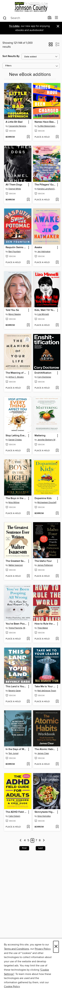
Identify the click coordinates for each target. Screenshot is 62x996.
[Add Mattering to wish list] (57, 451)
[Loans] (50, 18)
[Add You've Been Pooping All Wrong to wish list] (28, 639)
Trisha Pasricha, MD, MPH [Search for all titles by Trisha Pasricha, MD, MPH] (18, 628)
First (24, 848)
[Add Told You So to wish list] (28, 325)
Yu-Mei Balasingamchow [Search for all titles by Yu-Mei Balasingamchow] (47, 126)
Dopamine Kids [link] (43, 498)
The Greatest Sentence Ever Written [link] (16, 561)
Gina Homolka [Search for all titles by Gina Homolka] (44, 816)
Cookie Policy (12, 986)
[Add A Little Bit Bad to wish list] (28, 137)
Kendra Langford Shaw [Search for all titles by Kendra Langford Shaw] (47, 189)
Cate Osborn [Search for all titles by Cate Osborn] (14, 816)
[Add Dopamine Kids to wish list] (57, 513)
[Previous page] (21, 840)
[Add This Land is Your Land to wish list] (28, 702)
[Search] (4, 17)
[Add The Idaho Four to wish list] (57, 576)
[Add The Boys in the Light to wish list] (28, 513)
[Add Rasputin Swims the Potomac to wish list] (28, 262)
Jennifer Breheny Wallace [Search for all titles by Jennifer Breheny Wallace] (47, 439)
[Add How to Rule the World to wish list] (57, 639)
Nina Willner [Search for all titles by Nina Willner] (14, 502)
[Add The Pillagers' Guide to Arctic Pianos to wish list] (57, 200)
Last (40, 848)
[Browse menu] (56, 18)
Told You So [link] (12, 310)
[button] (51, 45)
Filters (8, 65)
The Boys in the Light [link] (16, 498)
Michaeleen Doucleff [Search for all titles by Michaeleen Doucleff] (46, 502)
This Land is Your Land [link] (16, 686)
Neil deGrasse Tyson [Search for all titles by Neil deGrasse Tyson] (46, 690)
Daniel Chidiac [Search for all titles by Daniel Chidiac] (15, 439)
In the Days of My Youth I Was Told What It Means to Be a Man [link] (16, 749)
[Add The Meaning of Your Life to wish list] (28, 388)
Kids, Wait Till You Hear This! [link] (45, 310)
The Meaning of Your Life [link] (16, 372)
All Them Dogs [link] (14, 184)
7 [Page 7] (36, 840)
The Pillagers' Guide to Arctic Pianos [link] (45, 184)
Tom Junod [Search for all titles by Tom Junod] (13, 753)
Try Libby (14, 26)
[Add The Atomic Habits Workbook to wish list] (57, 764)
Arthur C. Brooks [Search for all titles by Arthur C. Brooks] (16, 377)
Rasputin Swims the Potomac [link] (16, 247)
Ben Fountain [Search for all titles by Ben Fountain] (14, 251)
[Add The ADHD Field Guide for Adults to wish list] (28, 827)
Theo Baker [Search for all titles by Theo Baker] (42, 628)
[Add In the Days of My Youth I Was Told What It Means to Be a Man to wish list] (28, 764)
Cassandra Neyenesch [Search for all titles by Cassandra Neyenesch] (18, 126)
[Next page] (44, 840)
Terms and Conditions (16, 948)
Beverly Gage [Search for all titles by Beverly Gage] (14, 690)
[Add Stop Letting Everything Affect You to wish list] (28, 451)
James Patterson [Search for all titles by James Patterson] (45, 565)
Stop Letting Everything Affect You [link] (16, 435)
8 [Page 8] (40, 840)
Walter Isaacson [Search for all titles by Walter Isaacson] (15, 565)
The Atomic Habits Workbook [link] (45, 749)
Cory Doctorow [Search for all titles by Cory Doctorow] (44, 377)
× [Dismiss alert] (58, 26)
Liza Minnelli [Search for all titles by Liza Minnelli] (43, 314)
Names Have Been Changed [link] (45, 122)
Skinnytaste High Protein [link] (45, 812)
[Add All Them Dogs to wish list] (28, 200)
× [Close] (56, 947)
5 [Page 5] (28, 840)
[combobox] (24, 18)
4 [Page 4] (25, 840)
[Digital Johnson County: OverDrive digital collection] (31, 7)
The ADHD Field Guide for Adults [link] (16, 812)
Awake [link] (38, 247)
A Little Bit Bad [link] (14, 122)
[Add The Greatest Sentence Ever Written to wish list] (28, 576)
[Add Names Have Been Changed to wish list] (57, 137)
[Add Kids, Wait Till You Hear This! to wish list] (57, 325)
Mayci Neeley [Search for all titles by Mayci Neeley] (14, 314)
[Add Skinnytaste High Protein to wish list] (57, 827)
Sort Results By (11, 56)
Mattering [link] (40, 435)
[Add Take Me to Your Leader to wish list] (57, 702)
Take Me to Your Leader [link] (45, 686)
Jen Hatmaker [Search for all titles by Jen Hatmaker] (43, 251)
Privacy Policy (42, 948)
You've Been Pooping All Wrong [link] (16, 623)
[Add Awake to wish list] (57, 262)
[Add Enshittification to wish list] (57, 388)
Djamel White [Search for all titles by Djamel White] (14, 189)
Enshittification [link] (43, 372)
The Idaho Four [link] (43, 561)
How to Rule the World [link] (45, 623)
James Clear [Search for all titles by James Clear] (43, 753)
